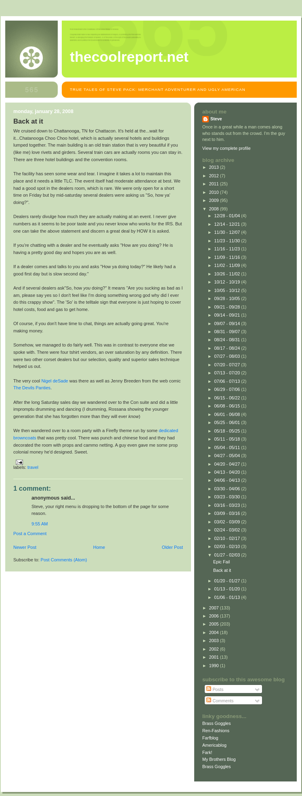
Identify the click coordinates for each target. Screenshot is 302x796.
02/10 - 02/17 (227, 538)
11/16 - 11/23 (227, 248)
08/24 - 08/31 (227, 339)
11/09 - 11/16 (227, 257)
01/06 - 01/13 (227, 597)
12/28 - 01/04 (227, 215)
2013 (214, 167)
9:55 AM (39, 523)
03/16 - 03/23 (227, 505)
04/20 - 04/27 (227, 464)
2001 (214, 657)
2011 (214, 183)
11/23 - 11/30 (227, 240)
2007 (214, 607)
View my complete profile (226, 148)
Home (99, 547)
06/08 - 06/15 (227, 405)
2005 (214, 624)
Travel (32, 467)
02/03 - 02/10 (227, 546)
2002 (214, 649)
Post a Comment (29, 533)
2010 (214, 192)
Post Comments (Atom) (64, 559)
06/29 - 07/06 (227, 389)
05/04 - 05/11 (227, 447)
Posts (214, 689)
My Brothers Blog (219, 759)
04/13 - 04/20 (227, 472)
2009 (214, 200)
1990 (214, 665)
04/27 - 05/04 (227, 455)
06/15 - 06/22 (227, 397)
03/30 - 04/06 (227, 488)
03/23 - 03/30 (227, 496)
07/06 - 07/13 (227, 381)
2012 (214, 175)
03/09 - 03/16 (227, 513)
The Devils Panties (31, 387)
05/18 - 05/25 (227, 430)
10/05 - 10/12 (227, 290)
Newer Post (24, 547)
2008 (214, 208)
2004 (214, 632)
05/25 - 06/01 (227, 422)
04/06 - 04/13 (227, 480)
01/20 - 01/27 (227, 580)
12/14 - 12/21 (227, 224)
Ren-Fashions (215, 730)
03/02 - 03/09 (227, 521)
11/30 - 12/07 (227, 232)
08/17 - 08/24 (227, 348)
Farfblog (210, 737)
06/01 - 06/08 (227, 414)
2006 (214, 615)
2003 (214, 640)
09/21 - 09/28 (227, 307)
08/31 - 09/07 (227, 331)
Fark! (207, 752)
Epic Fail (221, 561)
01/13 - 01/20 (227, 588)
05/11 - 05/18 (227, 439)
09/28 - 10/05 (227, 298)
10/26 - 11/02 (227, 273)
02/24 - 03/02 (227, 529)
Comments (219, 700)
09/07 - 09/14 (227, 323)
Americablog (214, 745)
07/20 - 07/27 (227, 364)
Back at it (222, 570)
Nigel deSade (54, 380)
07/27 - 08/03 (227, 356)
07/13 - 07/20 (227, 372)
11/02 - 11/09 (227, 265)
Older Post (172, 547)
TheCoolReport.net (129, 57)
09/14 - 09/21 (227, 315)
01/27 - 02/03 (227, 554)
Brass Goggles (216, 723)
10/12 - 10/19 (227, 281)
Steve (216, 118)
